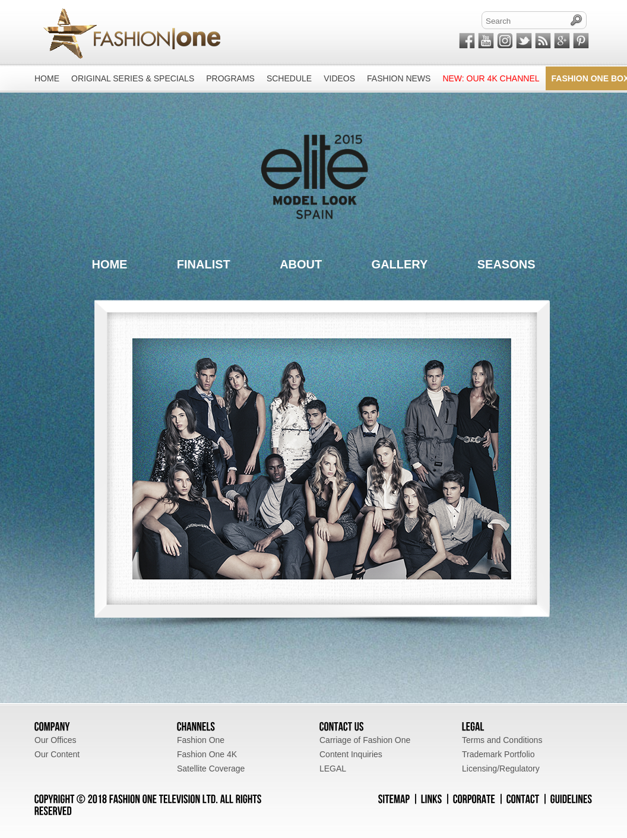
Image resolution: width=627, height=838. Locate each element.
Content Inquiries (350, 754)
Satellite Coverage (211, 768)
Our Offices (55, 740)
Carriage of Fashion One (364, 740)
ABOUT (301, 264)
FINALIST (203, 264)
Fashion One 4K (207, 754)
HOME (109, 264)
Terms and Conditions (502, 740)
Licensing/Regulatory (501, 768)
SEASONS (506, 264)
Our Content (57, 754)
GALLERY (400, 264)
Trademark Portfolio (498, 754)
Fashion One (200, 740)
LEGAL (332, 768)
